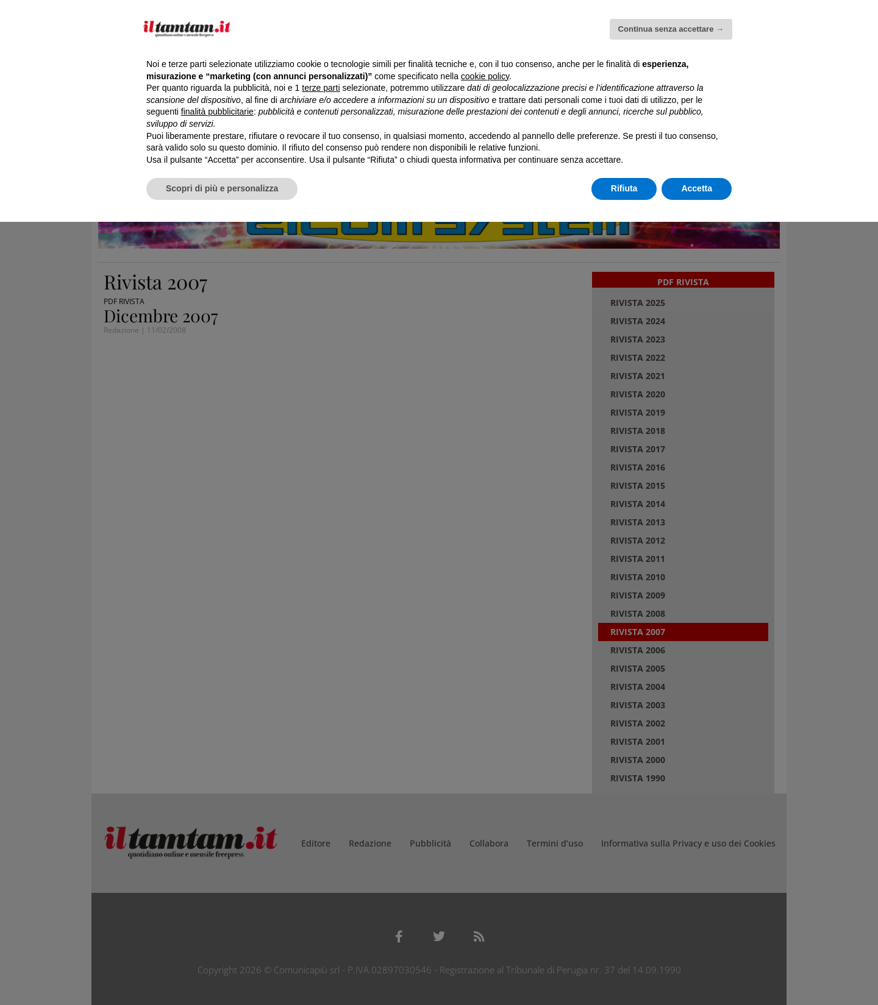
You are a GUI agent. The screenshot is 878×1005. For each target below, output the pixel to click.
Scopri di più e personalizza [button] (222, 188)
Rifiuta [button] (624, 188)
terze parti (321, 88)
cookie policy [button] (485, 76)
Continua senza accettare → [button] (671, 29)
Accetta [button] (696, 188)
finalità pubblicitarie (217, 111)
